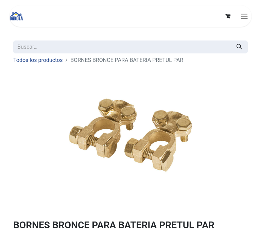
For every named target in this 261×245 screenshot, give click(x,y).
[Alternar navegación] (244, 16)
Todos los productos (38, 60)
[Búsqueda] (239, 46)
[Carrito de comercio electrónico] (227, 16)
